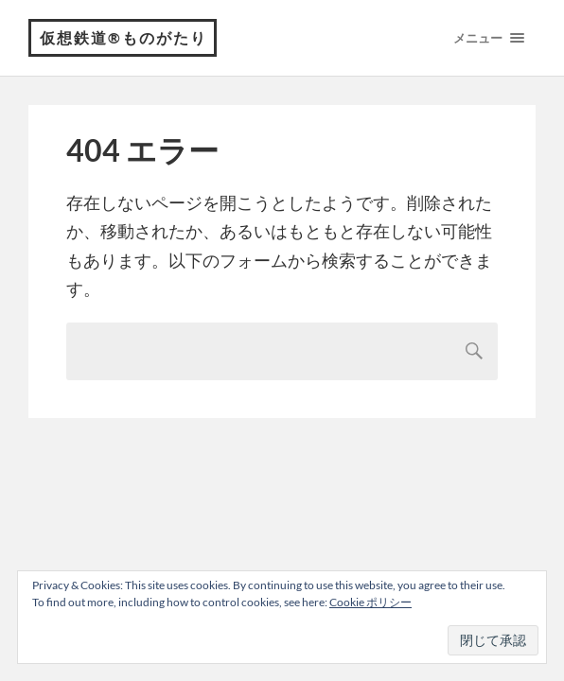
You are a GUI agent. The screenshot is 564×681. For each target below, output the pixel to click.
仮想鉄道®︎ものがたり (123, 37)
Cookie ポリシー (370, 602)
